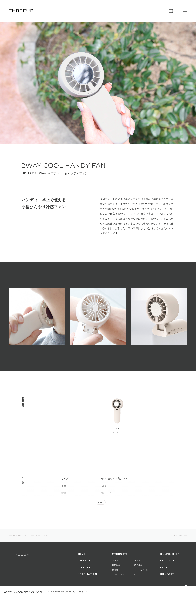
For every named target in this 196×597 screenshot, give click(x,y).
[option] (37, 316)
